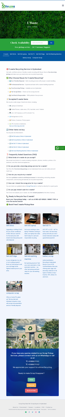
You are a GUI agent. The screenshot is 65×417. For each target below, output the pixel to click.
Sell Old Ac (13, 54)
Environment (23, 407)
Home (29, 27)
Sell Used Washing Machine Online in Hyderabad (24, 151)
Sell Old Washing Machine (53, 54)
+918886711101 (32, 361)
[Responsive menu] (63, 5)
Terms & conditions (52, 409)
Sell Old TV (31, 54)
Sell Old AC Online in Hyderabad (20, 147)
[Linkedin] (39, 412)
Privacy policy (43, 409)
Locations (37, 407)
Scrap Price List (31, 186)
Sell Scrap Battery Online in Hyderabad (22, 140)
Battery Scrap (27, 58)
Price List (31, 385)
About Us (15, 407)
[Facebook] (29, 412)
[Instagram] (36, 412)
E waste (6, 54)
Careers (30, 407)
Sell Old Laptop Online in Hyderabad (21, 136)
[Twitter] (32, 412)
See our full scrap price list (16, 126)
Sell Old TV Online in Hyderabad (20, 143)
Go (51, 43)
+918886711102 (32, 364)
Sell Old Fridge (40, 54)
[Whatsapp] (26, 412)
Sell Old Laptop (22, 54)
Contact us (49, 407)
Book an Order (31, 390)
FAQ (43, 407)
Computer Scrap (37, 58)
